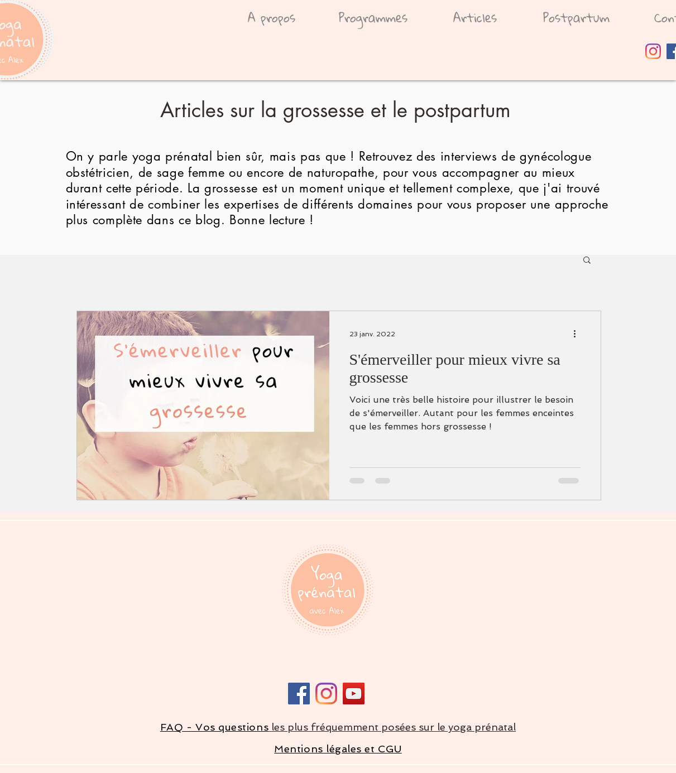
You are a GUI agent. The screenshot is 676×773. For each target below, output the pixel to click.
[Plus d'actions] (579, 334)
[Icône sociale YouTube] (354, 693)
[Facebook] (299, 693)
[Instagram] (653, 51)
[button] (587, 261)
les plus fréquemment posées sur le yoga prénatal (392, 727)
